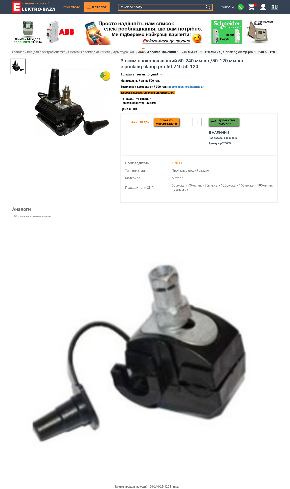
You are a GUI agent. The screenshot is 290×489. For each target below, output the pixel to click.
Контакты (227, 6)
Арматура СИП (124, 52)
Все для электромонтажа (46, 52)
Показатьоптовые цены (166, 122)
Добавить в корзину (227, 122)
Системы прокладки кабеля (89, 52)
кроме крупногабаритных (185, 86)
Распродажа (71, 6)
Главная (18, 52)
